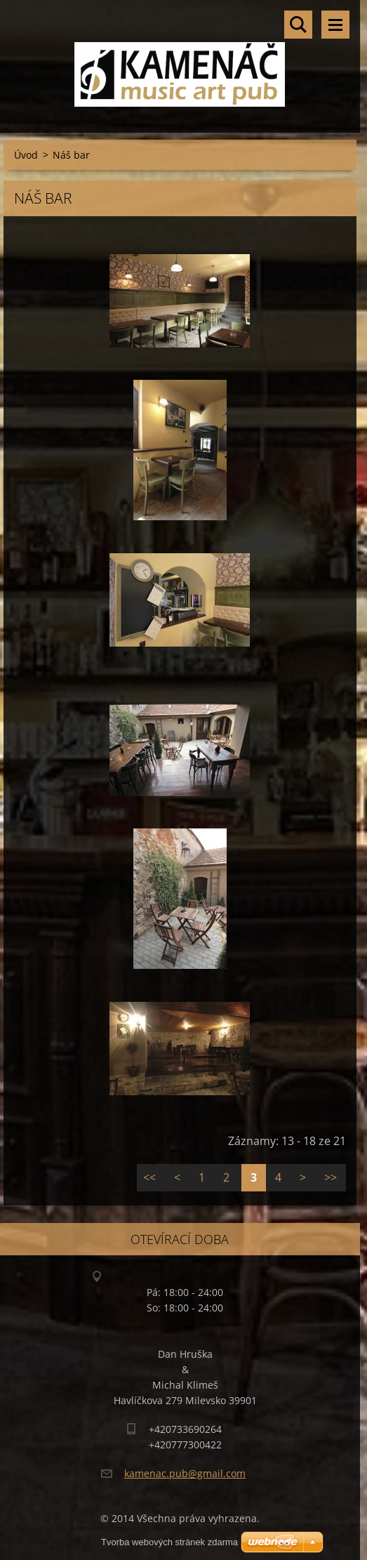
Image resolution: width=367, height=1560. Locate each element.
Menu (335, 25)
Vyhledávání (298, 25)
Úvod (26, 154)
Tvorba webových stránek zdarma (169, 1542)
